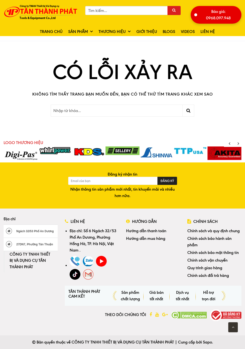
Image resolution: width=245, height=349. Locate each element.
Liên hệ (207, 31)
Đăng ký (167, 181)
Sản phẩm (78, 31)
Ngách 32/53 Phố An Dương (30, 231)
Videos (188, 31)
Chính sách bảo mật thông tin (213, 252)
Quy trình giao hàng (204, 267)
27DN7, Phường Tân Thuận (29, 244)
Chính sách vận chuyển (207, 260)
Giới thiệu (146, 31)
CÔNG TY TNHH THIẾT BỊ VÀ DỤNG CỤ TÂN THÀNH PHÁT (30, 260)
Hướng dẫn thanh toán (146, 230)
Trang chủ (51, 31)
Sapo (207, 342)
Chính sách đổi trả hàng (208, 275)
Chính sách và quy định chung (213, 230)
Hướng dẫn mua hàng (145, 238)
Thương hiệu (112, 31)
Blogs (169, 31)
